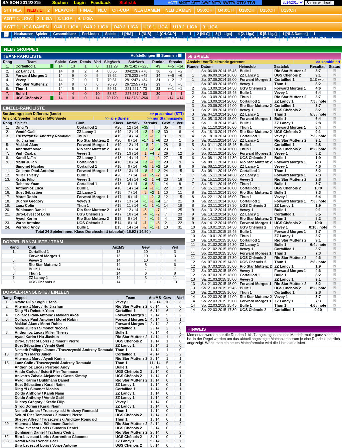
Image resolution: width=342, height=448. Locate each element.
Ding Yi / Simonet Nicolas (37, 389)
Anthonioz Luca (29, 188)
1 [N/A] (127, 34)
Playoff (65, 10)
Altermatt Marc (28, 149)
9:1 (318, 75)
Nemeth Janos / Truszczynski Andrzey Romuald (56, 411)
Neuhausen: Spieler (31, 34)
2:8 (318, 123)
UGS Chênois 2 (28, 98)
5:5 (318, 214)
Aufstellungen (145, 55)
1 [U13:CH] (317, 38)
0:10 (318, 310)
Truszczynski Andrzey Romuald (43, 136)
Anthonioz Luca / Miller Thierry (41, 332)
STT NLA (13, 10)
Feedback (101, 2)
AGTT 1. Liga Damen (26, 26)
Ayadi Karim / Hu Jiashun (37, 337)
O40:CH (226, 10)
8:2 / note (318, 149)
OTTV (241, 3)
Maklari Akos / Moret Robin (38, 324)
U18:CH (246, 10)
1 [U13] (10, 43)
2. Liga (44, 18)
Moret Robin (26, 197)
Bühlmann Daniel (31, 210)
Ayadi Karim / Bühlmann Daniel (42, 380)
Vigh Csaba (26, 153)
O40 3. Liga (126, 26)
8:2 (318, 84)
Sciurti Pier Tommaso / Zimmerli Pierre (48, 415)
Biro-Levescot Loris (33, 214)
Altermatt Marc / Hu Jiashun (39, 306)
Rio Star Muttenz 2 (31, 84)
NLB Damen (178, 10)
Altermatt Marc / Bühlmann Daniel (44, 424)
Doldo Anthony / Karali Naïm (39, 393)
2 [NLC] (203, 34)
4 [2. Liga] (246, 34)
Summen (171, 55)
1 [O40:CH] (23, 38)
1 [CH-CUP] (166, 34)
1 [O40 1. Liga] (50, 38)
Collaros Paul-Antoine (35, 171)
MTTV (216, 3)
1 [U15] (296, 38)
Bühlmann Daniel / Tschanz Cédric (45, 432)
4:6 (318, 88)
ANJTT (184, 3)
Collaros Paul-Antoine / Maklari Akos (47, 315)
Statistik (127, 2)
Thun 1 (21, 89)
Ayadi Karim (26, 218)
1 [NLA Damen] (295, 34)
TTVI (251, 3)
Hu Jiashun (25, 140)
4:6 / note (318, 305)
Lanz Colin (25, 205)
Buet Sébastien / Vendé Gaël (39, 345)
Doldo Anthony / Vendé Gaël (39, 398)
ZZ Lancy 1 (24, 71)
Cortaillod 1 (25, 66)
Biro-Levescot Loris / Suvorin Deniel (46, 428)
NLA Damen (147, 10)
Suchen (60, 2)
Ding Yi (22, 127)
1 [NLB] (145, 34)
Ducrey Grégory (29, 201)
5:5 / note (318, 114)
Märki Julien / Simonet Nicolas (41, 328)
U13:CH (288, 10)
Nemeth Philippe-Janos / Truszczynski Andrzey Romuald (64, 350)
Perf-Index (91, 34)
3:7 (318, 71)
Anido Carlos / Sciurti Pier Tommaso (46, 371)
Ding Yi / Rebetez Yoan (34, 311)
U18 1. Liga (156, 26)
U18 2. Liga (185, 26)
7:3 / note (318, 101)
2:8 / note (318, 262)
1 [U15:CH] (260, 38)
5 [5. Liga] (268, 34)
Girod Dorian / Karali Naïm (37, 406)
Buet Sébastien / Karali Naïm (39, 385)
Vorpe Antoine (28, 223)
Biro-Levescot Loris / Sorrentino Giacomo (51, 437)
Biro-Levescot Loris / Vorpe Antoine (46, 445)
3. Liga (65, 18)
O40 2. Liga (96, 26)
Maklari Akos (27, 145)
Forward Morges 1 (31, 75)
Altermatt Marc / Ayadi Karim (40, 358)
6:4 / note (318, 245)
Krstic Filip (25, 179)
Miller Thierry (27, 175)
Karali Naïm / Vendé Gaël (36, 441)
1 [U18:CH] (77, 38)
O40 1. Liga (66, 26)
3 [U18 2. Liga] (173, 38)
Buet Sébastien (29, 192)
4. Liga (85, 18)
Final (86, 10)
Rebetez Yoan (27, 184)
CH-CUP (120, 10)
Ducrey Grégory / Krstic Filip (39, 402)
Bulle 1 (21, 94)
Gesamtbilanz (64, 34)
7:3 (318, 162)
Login (80, 2)
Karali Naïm (26, 158)
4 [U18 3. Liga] (218, 38)
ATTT (195, 3)
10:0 (318, 188)
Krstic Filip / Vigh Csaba (36, 302)
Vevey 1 (22, 80)
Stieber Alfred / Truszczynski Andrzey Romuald (56, 419)
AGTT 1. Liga (18, 18)
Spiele (110, 34)
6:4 (318, 93)
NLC (102, 10)
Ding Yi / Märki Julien (33, 354)
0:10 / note (318, 227)
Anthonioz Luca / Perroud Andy (42, 367)
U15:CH (268, 10)
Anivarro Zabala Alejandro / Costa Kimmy (51, 376)
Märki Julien (26, 162)
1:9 (318, 158)
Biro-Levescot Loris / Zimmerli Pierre (47, 341)
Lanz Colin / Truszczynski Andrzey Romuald (53, 363)
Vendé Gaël (25, 132)
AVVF (206, 3)
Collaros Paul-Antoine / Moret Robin (46, 319)
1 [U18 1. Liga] (112, 38)
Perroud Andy (28, 227)
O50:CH (205, 10)
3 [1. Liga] (223, 34)
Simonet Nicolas (30, 166)
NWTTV (229, 3)
